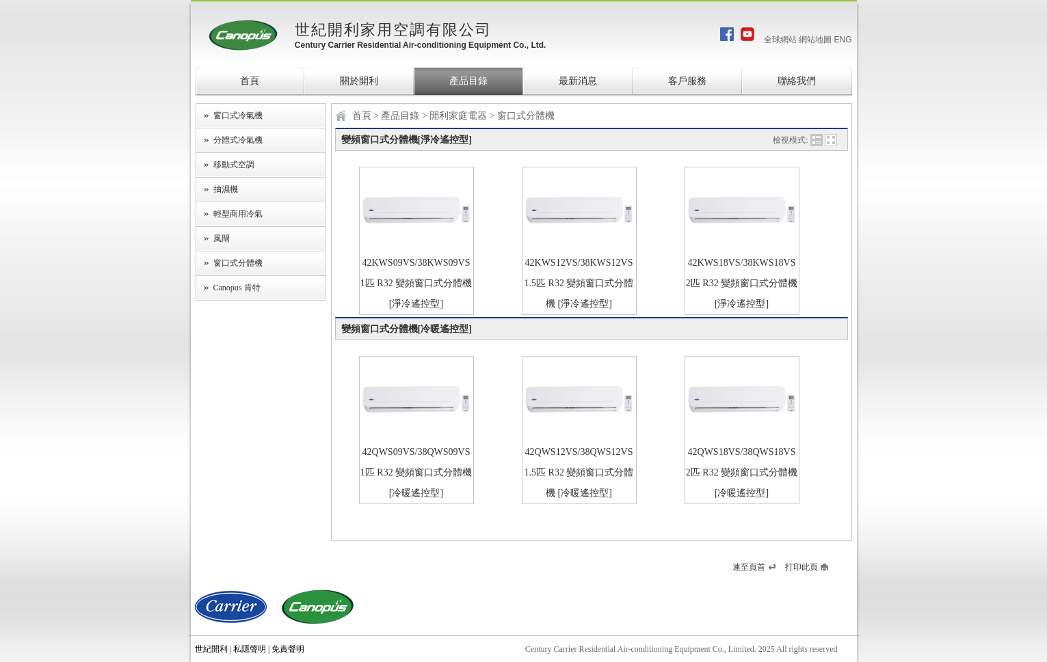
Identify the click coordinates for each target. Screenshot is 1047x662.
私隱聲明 (249, 649)
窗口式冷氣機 (238, 115)
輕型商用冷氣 (238, 214)
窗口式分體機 (238, 263)
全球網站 (780, 39)
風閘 (221, 238)
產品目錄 (468, 81)
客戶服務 (687, 81)
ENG (842, 39)
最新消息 (578, 81)
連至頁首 (748, 567)
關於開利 (359, 81)
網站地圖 (815, 39)
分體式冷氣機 (238, 140)
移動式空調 (233, 164)
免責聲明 (287, 649)
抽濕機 (225, 189)
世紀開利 (211, 649)
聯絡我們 (797, 81)
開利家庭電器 (459, 116)
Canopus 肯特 (237, 287)
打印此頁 (801, 567)
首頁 (249, 81)
